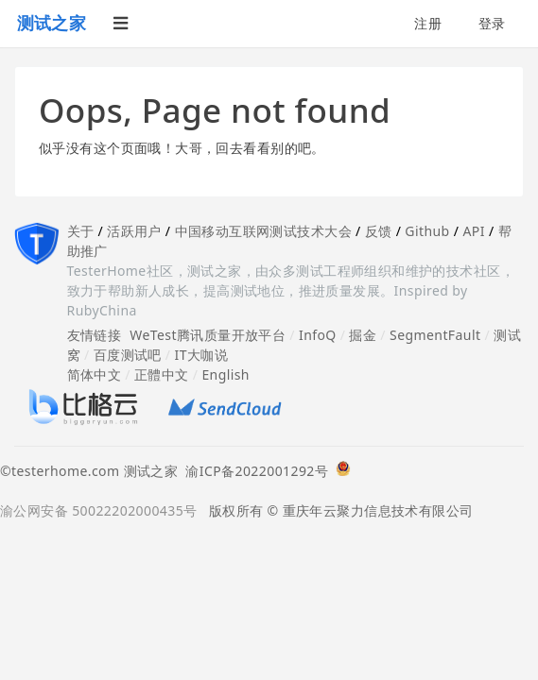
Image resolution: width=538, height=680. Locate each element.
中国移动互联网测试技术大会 (263, 231)
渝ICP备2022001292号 (253, 471)
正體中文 (161, 374)
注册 (428, 23)
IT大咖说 (202, 355)
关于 (81, 231)
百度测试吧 (128, 355)
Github (427, 231)
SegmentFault (435, 335)
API (473, 231)
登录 (492, 23)
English (225, 374)
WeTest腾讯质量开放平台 (208, 335)
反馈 (378, 231)
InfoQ (318, 335)
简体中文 (94, 374)
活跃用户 (134, 231)
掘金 (362, 335)
